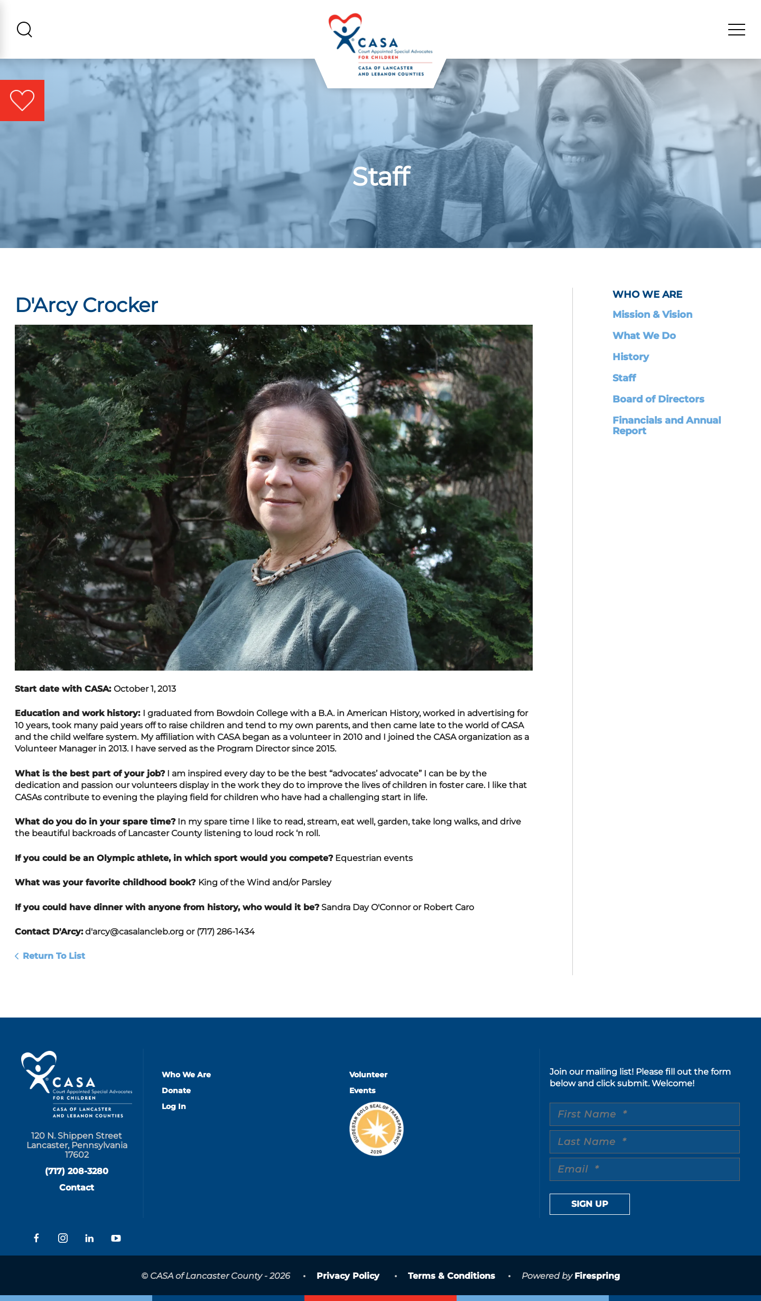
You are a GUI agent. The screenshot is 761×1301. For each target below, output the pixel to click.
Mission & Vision (652, 314)
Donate (176, 1090)
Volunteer (368, 1074)
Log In (174, 1106)
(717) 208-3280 (76, 1171)
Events (362, 1090)
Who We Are (186, 1074)
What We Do (644, 336)
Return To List (54, 956)
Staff (624, 378)
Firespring (597, 1276)
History (630, 357)
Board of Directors (658, 399)
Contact (76, 1188)
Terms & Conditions (451, 1276)
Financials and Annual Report (666, 426)
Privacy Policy (348, 1276)
